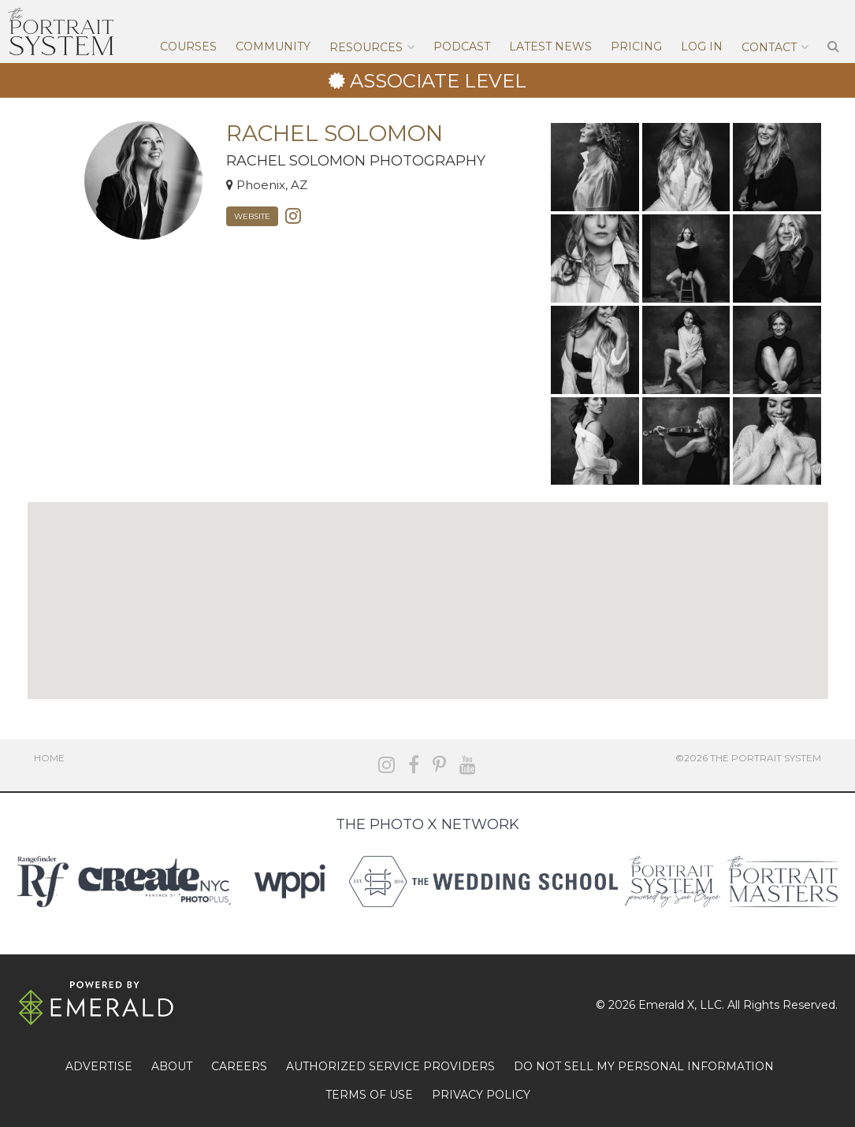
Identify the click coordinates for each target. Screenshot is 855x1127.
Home (49, 758)
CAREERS (239, 1066)
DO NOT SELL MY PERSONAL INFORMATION (644, 1066)
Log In (702, 46)
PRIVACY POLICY (481, 1095)
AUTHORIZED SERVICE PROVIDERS (390, 1066)
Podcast (461, 46)
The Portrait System (60, 31)
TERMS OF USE (369, 1095)
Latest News (550, 46)
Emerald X (666, 1005)
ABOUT (171, 1066)
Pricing (636, 46)
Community (273, 46)
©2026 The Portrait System (748, 758)
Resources (366, 47)
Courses (188, 46)
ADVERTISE (98, 1066)
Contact (769, 47)
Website (252, 216)
